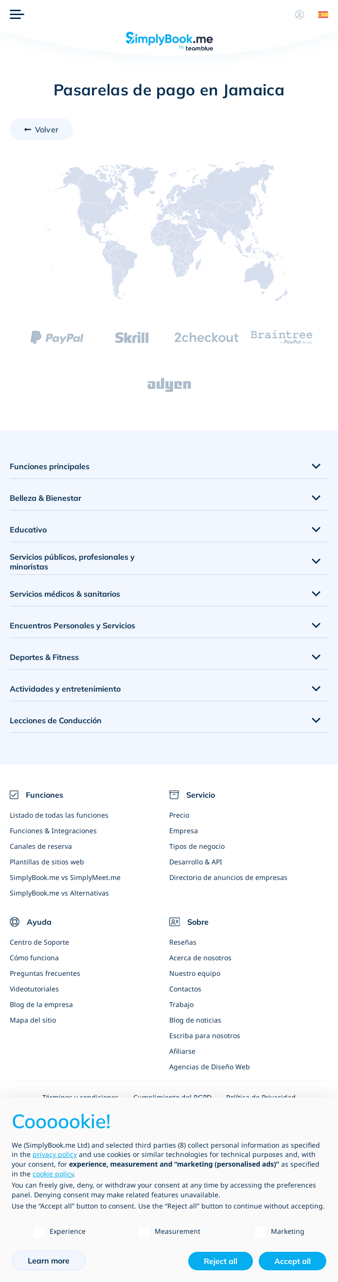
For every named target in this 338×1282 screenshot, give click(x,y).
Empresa (183, 830)
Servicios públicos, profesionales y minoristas (72, 562)
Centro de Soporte (39, 942)
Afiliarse (182, 1051)
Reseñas (182, 942)
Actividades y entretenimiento (65, 689)
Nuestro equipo (194, 973)
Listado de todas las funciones (59, 815)
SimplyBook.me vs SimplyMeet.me (65, 877)
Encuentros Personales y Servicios (72, 625)
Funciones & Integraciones (53, 830)
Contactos (185, 988)
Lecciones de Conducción (56, 720)
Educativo (28, 529)
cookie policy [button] (53, 1173)
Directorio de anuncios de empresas (228, 877)
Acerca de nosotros (200, 957)
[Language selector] (319, 14)
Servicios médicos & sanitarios (65, 594)
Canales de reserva (41, 846)
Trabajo (181, 1004)
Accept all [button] (292, 1261)
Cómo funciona (34, 957)
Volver (46, 129)
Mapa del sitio (33, 1020)
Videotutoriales (34, 988)
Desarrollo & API (195, 861)
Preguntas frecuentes (45, 973)
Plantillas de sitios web (47, 861)
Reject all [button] (220, 1261)
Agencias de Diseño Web (209, 1066)
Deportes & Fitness (44, 657)
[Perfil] (299, 14)
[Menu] (17, 14)
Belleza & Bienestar (45, 498)
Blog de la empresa (41, 1004)
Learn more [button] (49, 1260)
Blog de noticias (195, 1020)
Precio (179, 815)
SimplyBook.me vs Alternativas (59, 892)
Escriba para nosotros (204, 1035)
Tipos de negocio (197, 846)
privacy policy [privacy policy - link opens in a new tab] (55, 1154)
